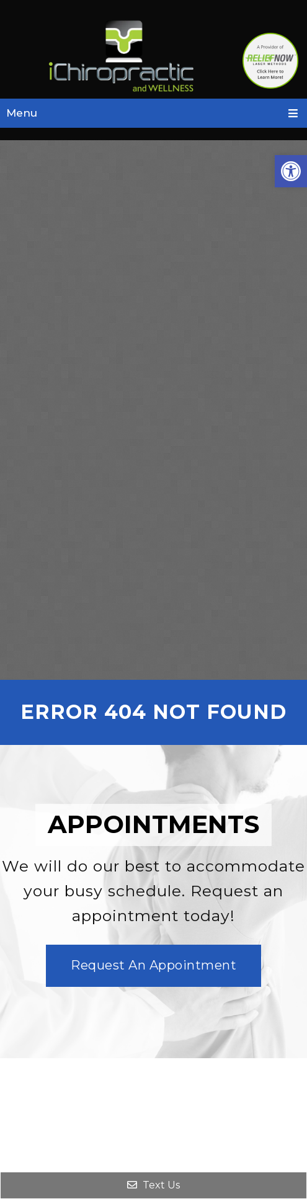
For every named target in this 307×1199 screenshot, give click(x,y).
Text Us (153, 1185)
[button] (291, 171)
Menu (21, 113)
